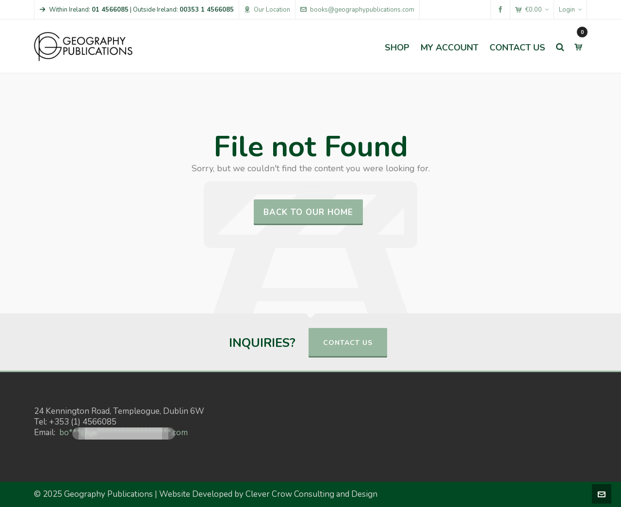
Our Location (267, 9)
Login (570, 9)
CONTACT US (348, 342)
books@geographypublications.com (357, 9)
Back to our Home (308, 212)
